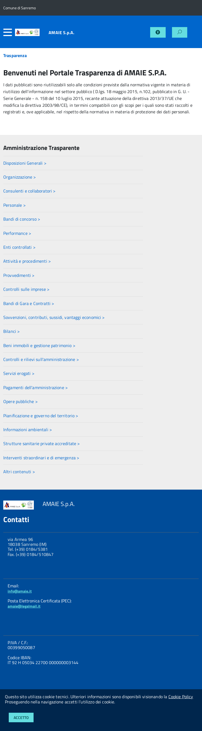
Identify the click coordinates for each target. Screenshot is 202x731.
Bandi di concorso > (21, 219)
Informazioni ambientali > (27, 429)
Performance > (17, 233)
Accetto (21, 717)
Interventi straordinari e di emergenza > (41, 457)
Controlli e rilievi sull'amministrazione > (41, 359)
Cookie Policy (180, 696)
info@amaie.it (20, 591)
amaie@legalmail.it (24, 606)
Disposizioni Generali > (24, 163)
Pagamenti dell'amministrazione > (35, 387)
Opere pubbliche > (20, 401)
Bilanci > (11, 331)
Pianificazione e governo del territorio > (40, 415)
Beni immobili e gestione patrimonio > (39, 345)
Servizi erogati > (18, 373)
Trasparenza (15, 55)
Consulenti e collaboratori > (29, 191)
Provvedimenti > (18, 275)
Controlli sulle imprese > (26, 289)
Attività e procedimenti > (27, 261)
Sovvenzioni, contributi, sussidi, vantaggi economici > (54, 317)
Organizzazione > (19, 177)
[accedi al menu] (9, 32)
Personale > (14, 205)
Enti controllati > (19, 247)
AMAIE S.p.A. (61, 32)
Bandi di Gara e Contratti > (28, 303)
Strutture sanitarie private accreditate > (41, 443)
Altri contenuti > (19, 471)
